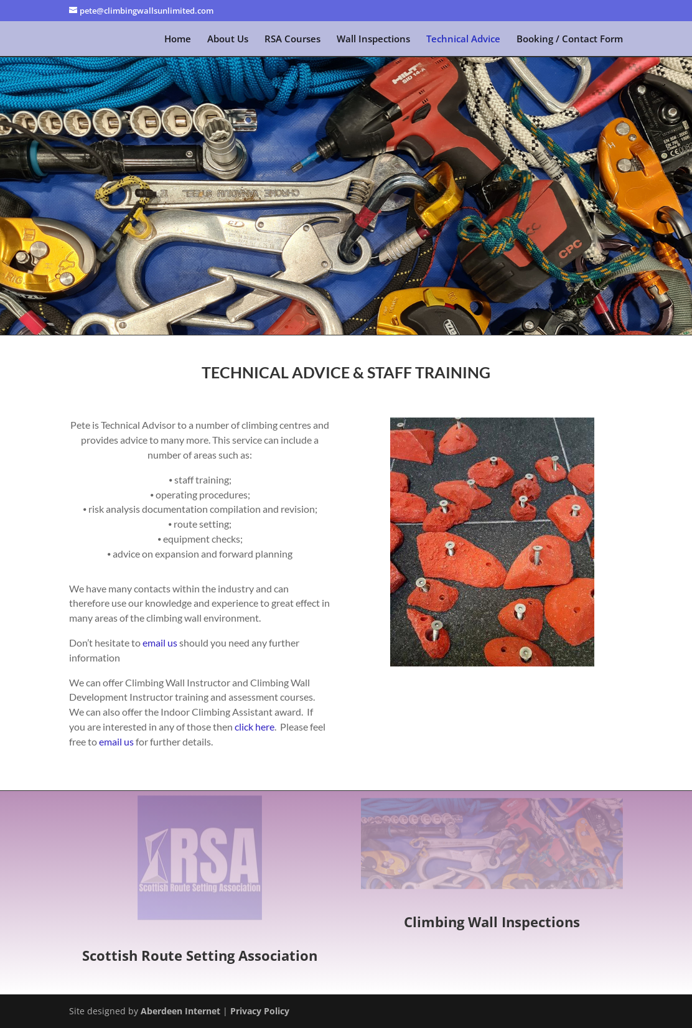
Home (177, 39)
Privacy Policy (259, 1011)
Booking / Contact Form (570, 39)
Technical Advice (463, 39)
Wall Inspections (373, 39)
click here (254, 726)
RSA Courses (292, 39)
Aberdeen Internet (180, 1011)
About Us (227, 39)
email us (160, 642)
